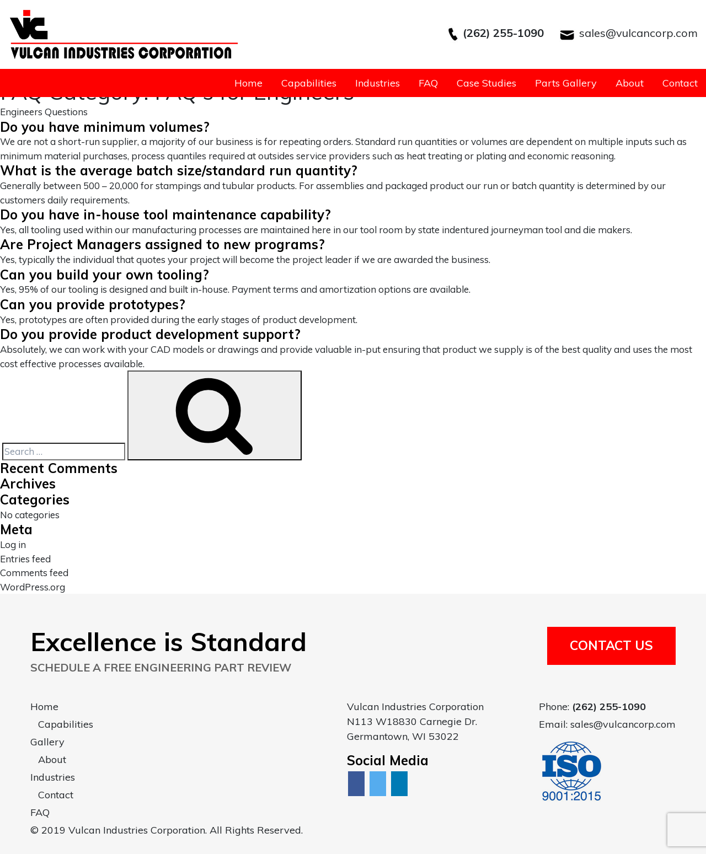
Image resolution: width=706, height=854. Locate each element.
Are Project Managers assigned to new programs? (162, 244)
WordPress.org (32, 587)
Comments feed (34, 572)
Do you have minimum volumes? (105, 127)
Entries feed (25, 559)
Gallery (47, 741)
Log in (13, 544)
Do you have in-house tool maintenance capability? (165, 214)
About (630, 83)
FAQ (428, 83)
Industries (377, 83)
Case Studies (486, 83)
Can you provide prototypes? (92, 304)
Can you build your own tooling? (104, 274)
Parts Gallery (566, 83)
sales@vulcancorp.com (638, 33)
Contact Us (611, 645)
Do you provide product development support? (150, 334)
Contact (680, 83)
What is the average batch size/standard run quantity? (178, 170)
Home (248, 83)
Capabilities (308, 83)
